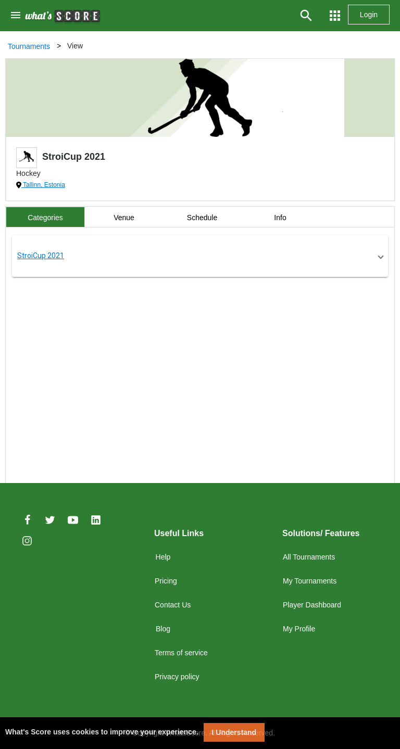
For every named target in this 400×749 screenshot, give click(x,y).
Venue (124, 217)
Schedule (202, 217)
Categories (45, 217)
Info (280, 217)
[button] (200, 256)
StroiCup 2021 (40, 255)
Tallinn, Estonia (43, 184)
